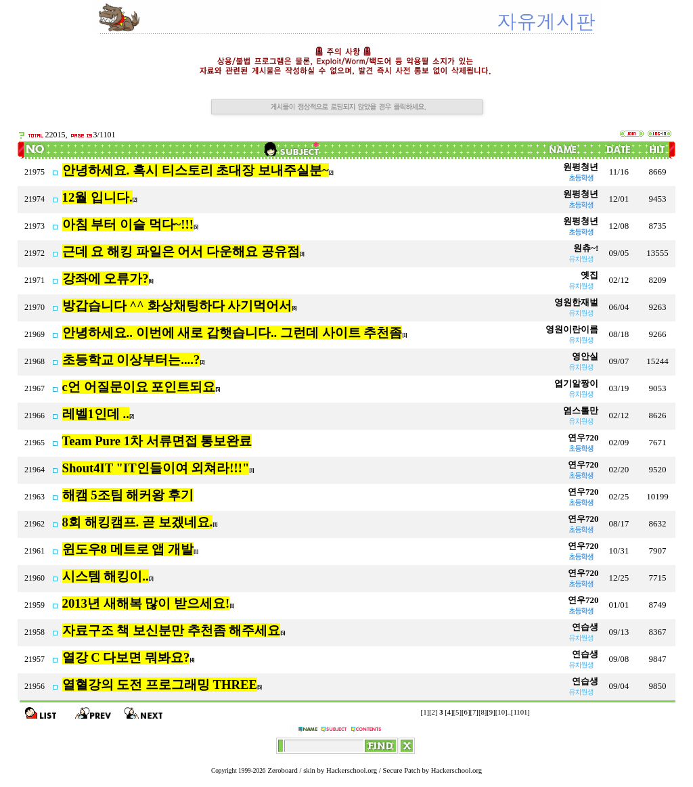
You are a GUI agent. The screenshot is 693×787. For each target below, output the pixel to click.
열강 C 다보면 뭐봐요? (126, 657)
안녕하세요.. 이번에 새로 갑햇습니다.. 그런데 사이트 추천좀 (232, 332)
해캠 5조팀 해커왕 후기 (128, 495)
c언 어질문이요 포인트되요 (139, 387)
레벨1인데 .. (95, 414)
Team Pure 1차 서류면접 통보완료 (157, 441)
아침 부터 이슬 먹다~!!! (128, 224)
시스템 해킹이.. (105, 576)
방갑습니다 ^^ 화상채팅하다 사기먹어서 (177, 305)
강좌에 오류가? (105, 278)
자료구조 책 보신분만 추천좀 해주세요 (171, 630)
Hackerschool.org (351, 770)
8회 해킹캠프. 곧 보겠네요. (137, 522)
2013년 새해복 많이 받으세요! (146, 603)
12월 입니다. (97, 197)
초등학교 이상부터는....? (131, 360)
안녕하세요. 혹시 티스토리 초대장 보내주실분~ (195, 170)
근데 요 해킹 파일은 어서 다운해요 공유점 (181, 251)
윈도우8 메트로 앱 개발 (128, 549)
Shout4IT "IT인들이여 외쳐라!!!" (156, 468)
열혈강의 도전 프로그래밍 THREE (159, 684)
